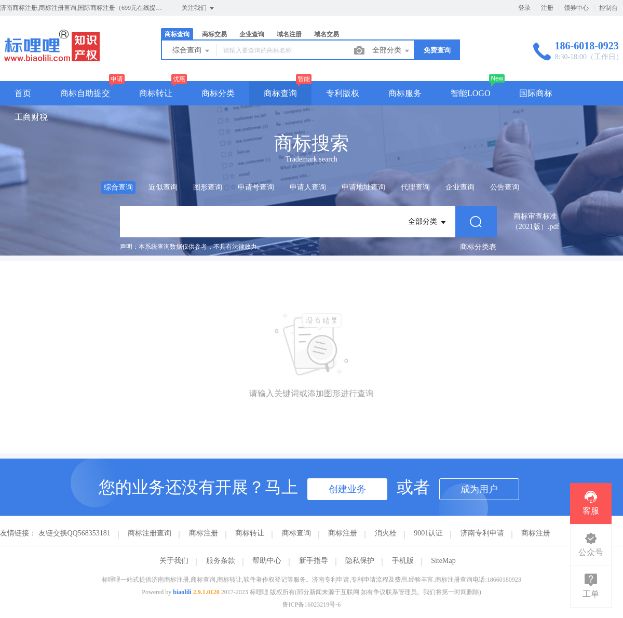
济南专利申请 (482, 533)
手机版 (403, 561)
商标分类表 (478, 247)
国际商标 (535, 93)
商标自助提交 (85, 93)
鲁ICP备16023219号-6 (311, 604)
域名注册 (289, 34)
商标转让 (155, 93)
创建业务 (347, 489)
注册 (547, 7)
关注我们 (198, 8)
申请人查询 (308, 187)
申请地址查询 (363, 187)
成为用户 (479, 489)
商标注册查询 (149, 533)
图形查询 (207, 187)
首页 (23, 93)
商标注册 (203, 533)
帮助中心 (266, 561)
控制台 (608, 7)
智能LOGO (470, 93)
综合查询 (191, 51)
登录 (524, 7)
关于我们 (173, 561)
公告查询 (504, 187)
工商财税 (31, 117)
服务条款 (220, 561)
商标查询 (177, 34)
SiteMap (443, 561)
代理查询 (415, 187)
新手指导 (313, 561)
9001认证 (428, 533)
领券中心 (576, 7)
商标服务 (405, 93)
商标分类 (218, 93)
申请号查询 (256, 187)
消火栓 (386, 533)
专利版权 (342, 93)
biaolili (182, 592)
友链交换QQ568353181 (74, 533)
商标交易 (214, 34)
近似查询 (163, 187)
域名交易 (326, 34)
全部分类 (391, 51)
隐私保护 (359, 561)
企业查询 (251, 34)
